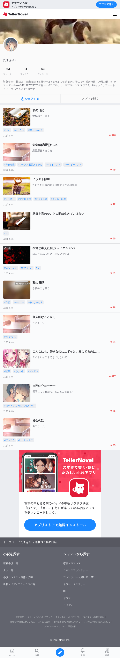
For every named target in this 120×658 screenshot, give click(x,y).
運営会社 (72, 626)
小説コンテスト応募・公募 (18, 577)
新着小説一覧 (10, 563)
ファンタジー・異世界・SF (78, 577)
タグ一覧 (8, 570)
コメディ (68, 605)
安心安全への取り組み (93, 617)
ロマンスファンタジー (75, 570)
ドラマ (67, 598)
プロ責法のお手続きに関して (96, 622)
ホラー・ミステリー (74, 584)
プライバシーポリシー (54, 626)
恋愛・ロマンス (72, 563)
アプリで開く (106, 4)
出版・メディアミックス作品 (19, 584)
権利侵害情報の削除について (66, 622)
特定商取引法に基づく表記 (22, 622)
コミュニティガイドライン (67, 617)
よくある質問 (44, 622)
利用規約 (20, 617)
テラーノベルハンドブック (40, 617)
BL (64, 591)
